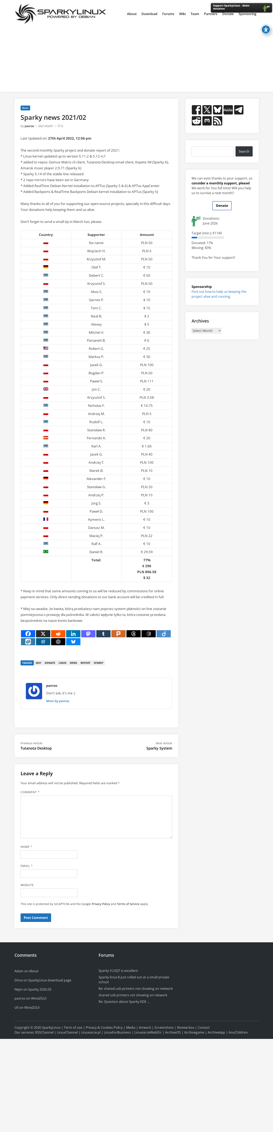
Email (27, 866)
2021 (38, 663)
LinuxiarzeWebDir (148, 1032)
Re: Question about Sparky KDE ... (124, 1001)
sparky (98, 663)
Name (27, 847)
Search (244, 151)
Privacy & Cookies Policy (104, 1027)
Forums (168, 14)
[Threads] (133, 633)
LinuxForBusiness (117, 1032)
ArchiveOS (173, 1032)
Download (149, 14)
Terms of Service (128, 904)
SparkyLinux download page (49, 980)
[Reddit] (58, 633)
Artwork (145, 1027)
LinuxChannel (67, 1032)
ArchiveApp (216, 1032)
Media (130, 1027)
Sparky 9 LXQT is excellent (118, 970)
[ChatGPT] (58, 641)
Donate (222, 205)
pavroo (29, 126)
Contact (204, 1027)
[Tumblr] (103, 633)
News (25, 108)
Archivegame (194, 1032)
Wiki (182, 14)
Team (195, 14)
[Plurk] (118, 633)
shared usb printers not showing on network (133, 995)
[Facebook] (28, 633)
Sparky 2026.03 (39, 989)
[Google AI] (148, 633)
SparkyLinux (51, 1027)
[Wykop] (28, 641)
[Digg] (43, 641)
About (132, 14)
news (73, 663)
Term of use (73, 1027)
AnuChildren (238, 1032)
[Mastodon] (88, 633)
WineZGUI (38, 998)
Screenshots (164, 1027)
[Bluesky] (73, 641)
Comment (30, 792)
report (85, 663)
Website (27, 885)
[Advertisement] (136, 58)
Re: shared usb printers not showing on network (136, 988)
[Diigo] (164, 633)
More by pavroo (57, 701)
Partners (210, 14)
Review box (185, 1027)
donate (50, 663)
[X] (43, 633)
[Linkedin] (73, 633)
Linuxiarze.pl (91, 1032)
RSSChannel (44, 1032)
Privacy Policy (101, 904)
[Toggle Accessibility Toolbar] (266, 29)
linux (62, 663)
